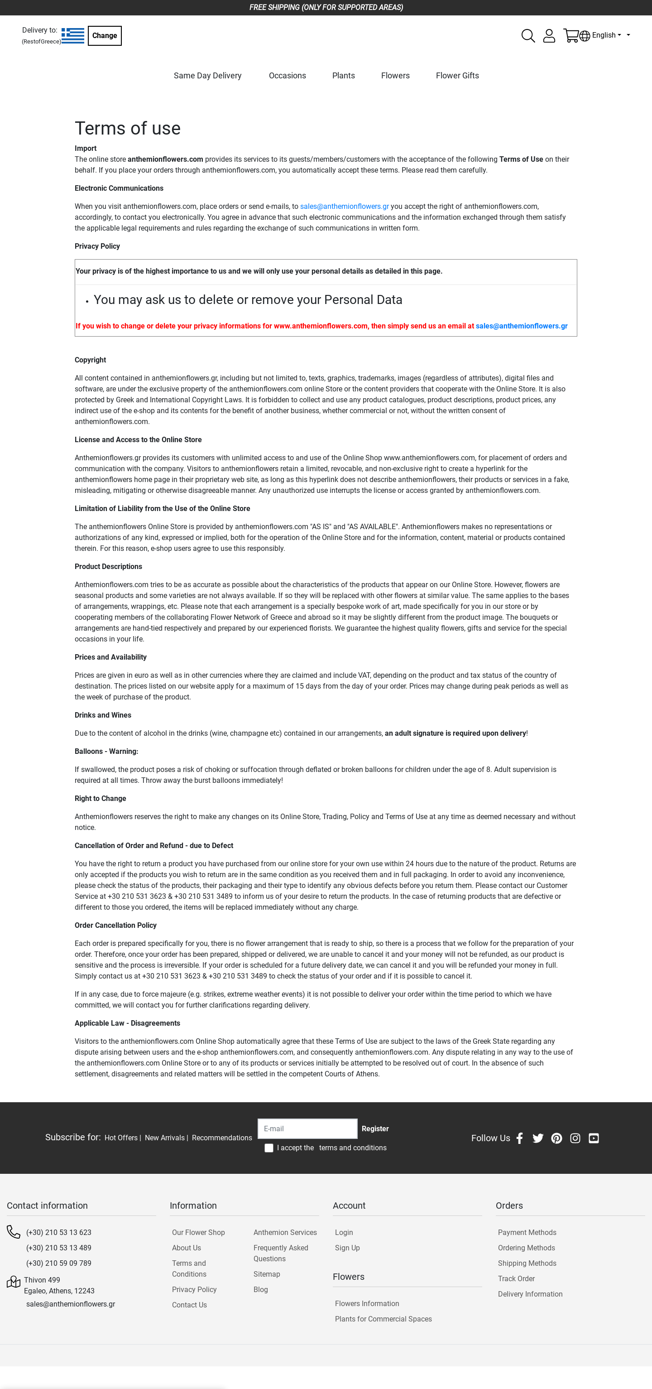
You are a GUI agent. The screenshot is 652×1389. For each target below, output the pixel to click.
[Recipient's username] (308, 1129)
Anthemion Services (285, 1232)
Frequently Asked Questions (281, 1253)
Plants (343, 75)
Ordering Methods (526, 1248)
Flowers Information (367, 1303)
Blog (261, 1289)
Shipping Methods (527, 1263)
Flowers (395, 75)
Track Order (516, 1278)
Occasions (287, 75)
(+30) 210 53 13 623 (58, 1232)
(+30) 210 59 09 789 (58, 1263)
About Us (186, 1248)
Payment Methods (527, 1232)
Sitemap (267, 1274)
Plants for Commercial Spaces (383, 1319)
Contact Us (189, 1305)
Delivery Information (530, 1294)
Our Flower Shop (198, 1232)
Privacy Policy (194, 1289)
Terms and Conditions (189, 1268)
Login (344, 1232)
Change (104, 35)
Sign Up (347, 1248)
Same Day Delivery (208, 75)
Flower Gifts (457, 75)
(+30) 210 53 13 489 (58, 1248)
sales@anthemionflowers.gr (344, 206)
